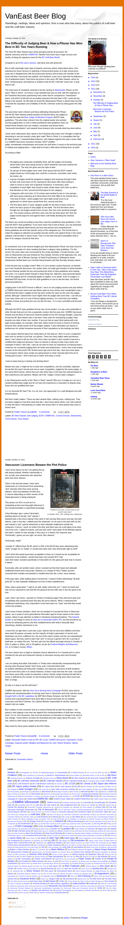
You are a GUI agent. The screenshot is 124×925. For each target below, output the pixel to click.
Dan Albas (76, 817)
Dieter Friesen (109, 819)
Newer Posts (12, 753)
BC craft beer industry (53, 781)
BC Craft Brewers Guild (42, 784)
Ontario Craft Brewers (43, 859)
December (98, 92)
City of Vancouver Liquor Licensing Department (75, 810)
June (95, 128)
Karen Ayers (69, 838)
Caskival (83, 805)
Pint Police (65, 861)
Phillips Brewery (37, 861)
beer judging (32, 416)
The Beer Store (110, 879)
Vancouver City (40, 886)
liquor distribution (40, 845)
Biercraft (84, 792)
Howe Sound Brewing (53, 833)
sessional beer (18, 871)
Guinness (91, 829)
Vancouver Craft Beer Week (106, 886)
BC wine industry (64, 786)
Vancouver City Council (59, 886)
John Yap (54, 838)
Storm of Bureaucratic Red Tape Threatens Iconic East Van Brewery (108, 245)
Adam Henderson (29, 775)
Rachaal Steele (13, 866)
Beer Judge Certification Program (38, 117)
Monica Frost (109, 854)
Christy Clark (100, 807)
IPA (106, 835)
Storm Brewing (84, 876)
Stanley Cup (36, 876)
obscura (85, 856)
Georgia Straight (68, 826)
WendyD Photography (63, 890)
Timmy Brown (11, 419)
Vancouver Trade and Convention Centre (78, 888)
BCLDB (77, 786)
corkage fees (23, 814)
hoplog (94, 397)
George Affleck (52, 826)
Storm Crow (98, 876)
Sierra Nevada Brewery (84, 871)
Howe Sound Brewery (33, 833)
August (96, 120)
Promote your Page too (95, 324)
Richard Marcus (91, 866)
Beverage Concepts (61, 792)
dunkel (86, 821)
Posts (12, 903)
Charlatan (76, 807)
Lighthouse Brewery (55, 843)
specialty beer (87, 874)
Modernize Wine (94, 854)
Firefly (109, 824)
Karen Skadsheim (85, 838)
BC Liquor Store (48, 786)
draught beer (48, 821)
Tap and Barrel (68, 879)
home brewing (89, 831)
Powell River (37, 863)
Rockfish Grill (21, 868)
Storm (73, 876)
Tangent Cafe (54, 879)
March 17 (35, 849)
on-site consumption (23, 859)
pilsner (49, 861)
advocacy (41, 775)
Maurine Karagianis (85, 849)
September (98, 116)
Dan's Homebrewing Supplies (104, 817)
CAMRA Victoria (53, 802)
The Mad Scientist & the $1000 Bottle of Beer (109, 195)
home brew (78, 831)
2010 (93, 148)
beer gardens (100, 786)
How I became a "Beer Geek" (103, 160)
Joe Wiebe (41, 838)
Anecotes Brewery (16, 778)
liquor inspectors (54, 845)
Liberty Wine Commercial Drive (20, 843)
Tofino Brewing (96, 881)
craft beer (35, 814)
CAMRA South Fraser (100, 799)
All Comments (16, 907)
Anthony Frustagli (32, 778)
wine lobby (106, 890)
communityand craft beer (17, 812)
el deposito (11, 824)
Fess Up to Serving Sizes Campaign (45, 691)
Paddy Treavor (85, 859)
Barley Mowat (97, 384)
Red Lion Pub (41, 866)
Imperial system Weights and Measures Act (33, 743)
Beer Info (111, 786)
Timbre (8, 746)
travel (102, 883)
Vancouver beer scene (25, 886)
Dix (25, 821)
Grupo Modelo (79, 829)
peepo (66, 918)
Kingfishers (27, 840)
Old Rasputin (102, 856)
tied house (23, 881)
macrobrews (78, 847)
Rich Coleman (72, 866)
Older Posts (75, 753)
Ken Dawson (109, 838)
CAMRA (30, 799)
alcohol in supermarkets (56, 775)
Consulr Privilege (50, 812)
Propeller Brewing (78, 863)
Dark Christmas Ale (60, 819)
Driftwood (59, 821)
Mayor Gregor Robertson (105, 849)
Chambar (66, 807)
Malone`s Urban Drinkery (19, 849)
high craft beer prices (22, 831)
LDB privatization (77, 840)
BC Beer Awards (19, 416)
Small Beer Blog (22, 874)
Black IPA (25, 794)
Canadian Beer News (100, 378)
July (95, 124)
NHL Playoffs (27, 856)
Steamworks (60, 90)
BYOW (96, 796)
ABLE (100, 772)
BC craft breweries (22, 784)
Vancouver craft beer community (83, 886)
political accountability (100, 861)
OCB (92, 856)
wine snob (23, 892)
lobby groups (19, 847)
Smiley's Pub (35, 874)
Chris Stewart (87, 807)
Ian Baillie (68, 833)
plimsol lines (85, 861)
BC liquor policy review (24, 786)
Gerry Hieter (81, 826)
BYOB (77, 796)
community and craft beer (104, 810)
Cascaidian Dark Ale (25, 805)
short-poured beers (64, 871)
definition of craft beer (78, 819)
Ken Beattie (98, 838)
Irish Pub (113, 835)
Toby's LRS (84, 881)
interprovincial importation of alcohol (89, 835)
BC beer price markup (96, 778)
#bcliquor (11, 772)
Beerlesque (26, 792)
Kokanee (37, 840)
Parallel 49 (99, 859)
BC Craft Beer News (93, 781)
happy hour (102, 829)
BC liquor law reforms (105, 783)
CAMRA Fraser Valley (62, 799)
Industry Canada (52, 835)
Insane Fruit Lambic (67, 835)
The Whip (13, 881)
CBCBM (92, 805)
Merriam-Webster (51, 852)
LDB (53, 840)
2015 (93, 77)
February (97, 139)
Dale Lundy (65, 817)
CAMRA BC (33, 55)
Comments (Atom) (25, 759)
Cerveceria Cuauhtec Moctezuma (39, 807)
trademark (93, 883)
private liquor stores (51, 863)
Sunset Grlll (12, 879)
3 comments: (45, 412)
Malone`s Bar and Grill (108, 847)
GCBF (40, 826)
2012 (93, 89)
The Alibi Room (95, 879)
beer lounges (26, 789)
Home (44, 753)
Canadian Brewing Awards (71, 802)
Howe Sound (18, 833)
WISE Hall (33, 892)
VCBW (99, 888)
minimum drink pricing (39, 854)
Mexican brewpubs (101, 852)
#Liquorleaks (62, 772)
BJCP (41, 416)
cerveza (57, 807)
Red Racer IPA (55, 866)
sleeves (10, 874)
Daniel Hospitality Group (29, 819)
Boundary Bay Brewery (61, 794)
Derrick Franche (95, 819)
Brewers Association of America (29, 796)
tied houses (51, 881)
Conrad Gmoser (63, 416)
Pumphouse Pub (99, 863)
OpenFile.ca (59, 859)
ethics (36, 824)
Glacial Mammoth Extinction (98, 826)
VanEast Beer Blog (35, 16)
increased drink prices (34, 835)
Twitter (12, 886)
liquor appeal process (73, 843)
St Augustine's (102, 873)
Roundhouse (33, 868)
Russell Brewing (47, 868)
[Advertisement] (44, 439)
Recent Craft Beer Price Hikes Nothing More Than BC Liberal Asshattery (103, 296)
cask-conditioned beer (68, 805)
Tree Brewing (111, 883)
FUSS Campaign (24, 826)
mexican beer (65, 852)
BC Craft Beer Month (51, 57)
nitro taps (69, 856)
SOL (44, 874)
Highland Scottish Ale (64, 831)
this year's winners (28, 63)
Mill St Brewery (20, 854)
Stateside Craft (48, 876)
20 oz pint (90, 772)
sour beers (53, 874)
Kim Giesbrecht (14, 840)
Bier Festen (74, 792)
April (95, 135)
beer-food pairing (13, 792)
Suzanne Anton (28, 878)
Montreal (11, 856)
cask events (51, 805)
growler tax (55, 829)
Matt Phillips (72, 849)
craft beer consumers (106, 814)
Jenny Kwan (30, 838)
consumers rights (84, 812)
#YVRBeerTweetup (77, 772)
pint (54, 743)
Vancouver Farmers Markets (20, 888)
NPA (77, 856)
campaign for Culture (16, 799)
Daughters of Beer (99, 372)
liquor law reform (70, 845)
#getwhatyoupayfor (47, 772)
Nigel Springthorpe (56, 856)
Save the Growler (71, 868)
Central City (110, 805)
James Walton (16, 838)
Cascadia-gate (99, 802)
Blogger (84, 918)
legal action (110, 840)
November (98, 96)
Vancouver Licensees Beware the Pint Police (36, 464)
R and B (111, 863)
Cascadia (87, 802)
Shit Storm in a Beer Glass (101, 175)
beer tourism (109, 789)
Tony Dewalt (23, 419)
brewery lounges (49, 796)
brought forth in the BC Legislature (20, 696)
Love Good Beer (98, 390)
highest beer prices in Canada (44, 831)
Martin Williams (57, 849)
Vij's (107, 888)
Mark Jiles (45, 849)
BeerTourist (46, 792)
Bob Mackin (36, 794)
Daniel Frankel (13, 819)
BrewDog (105, 794)
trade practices (79, 883)
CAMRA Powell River (82, 799)
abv (106, 772)
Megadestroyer (37, 852)
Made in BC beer (92, 847)
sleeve (75, 743)
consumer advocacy (67, 812)
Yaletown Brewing (45, 892)
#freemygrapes (24, 772)
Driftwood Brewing (74, 821)
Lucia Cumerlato (53, 847)
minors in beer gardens (60, 854)
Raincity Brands (27, 866)
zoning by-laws (60, 892)
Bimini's (104, 792)
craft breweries (42, 817)
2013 (93, 85)
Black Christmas (13, 794)
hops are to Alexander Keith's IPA (47, 620)
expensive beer (75, 824)
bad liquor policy (48, 778)
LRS (42, 847)
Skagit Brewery (100, 871)
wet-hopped (78, 890)
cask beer (39, 805)
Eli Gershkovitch (24, 824)
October (97, 100)
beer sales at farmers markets (63, 789)
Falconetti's (71, 740)
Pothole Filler (25, 863)
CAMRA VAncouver (57, 740)
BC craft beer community (28, 781)
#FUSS (35, 772)
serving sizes (98, 868)
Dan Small (87, 817)
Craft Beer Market (14, 817)
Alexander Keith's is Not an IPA (25, 740)
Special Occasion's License (69, 874)
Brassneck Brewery (91, 794)
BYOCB (86, 796)
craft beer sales (28, 817)
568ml (29, 647)
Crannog (54, 817)
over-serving (71, 859)
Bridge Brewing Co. (65, 796)
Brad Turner (76, 794)
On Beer (94, 366)
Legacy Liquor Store (96, 840)
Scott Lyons (85, 868)
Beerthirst (36, 792)
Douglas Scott (35, 821)
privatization (65, 863)
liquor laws (82, 845)
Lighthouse (40, 843)
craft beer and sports (53, 814)
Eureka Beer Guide (47, 824)
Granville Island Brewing (29, 829)
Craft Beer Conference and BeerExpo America (80, 814)
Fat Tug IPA (98, 824)
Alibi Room (111, 775)
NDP (18, 856)
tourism (27, 883)
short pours (48, 871)
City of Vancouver (46, 809)
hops (9, 833)
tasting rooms (82, 879)
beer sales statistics (85, 789)
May (95, 131)
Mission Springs (78, 854)
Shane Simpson (64, 743)
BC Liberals (85, 784)
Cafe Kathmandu (108, 796)
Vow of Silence (23, 890)
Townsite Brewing (40, 883)
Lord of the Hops (32, 847)
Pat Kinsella (23, 861)
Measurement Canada (19, 852)
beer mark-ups (43, 789)
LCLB (45, 840)
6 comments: (45, 736)
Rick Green (105, 866)
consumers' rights (101, 812)
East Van (111, 821)
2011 (93, 144)
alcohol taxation (74, 775)
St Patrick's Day (23, 876)
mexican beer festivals (82, 852)
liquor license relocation (97, 845)
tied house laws (36, 881)
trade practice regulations (60, 883)
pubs (89, 863)
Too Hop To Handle (14, 883)
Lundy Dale (66, 847)
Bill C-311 (94, 792)
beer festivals (88, 786)
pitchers (75, 861)
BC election (58, 784)
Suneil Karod (109, 876)
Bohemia (47, 794)
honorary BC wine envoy (105, 831)
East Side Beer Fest (98, 821)
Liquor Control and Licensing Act (96, 843)
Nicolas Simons (40, 856)
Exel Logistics (62, 824)
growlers (67, 829)
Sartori (59, 868)
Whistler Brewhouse (93, 890)
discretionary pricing (14, 821)
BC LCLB (44, 740)
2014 (93, 81)
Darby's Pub (46, 819)
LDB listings (62, 840)
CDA (100, 805)
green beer (44, 829)
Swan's (43, 879)
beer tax (98, 789)
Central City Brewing (16, 807)
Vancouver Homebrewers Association (47, 888)
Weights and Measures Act (42, 890)
